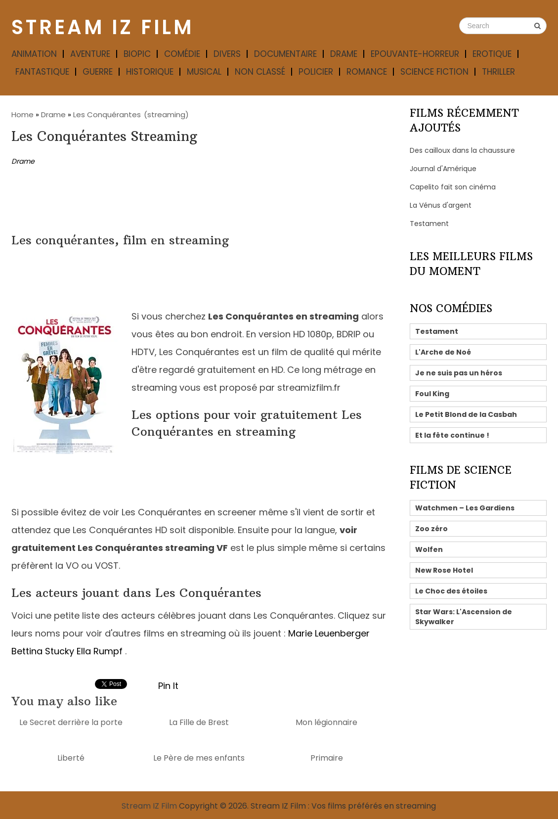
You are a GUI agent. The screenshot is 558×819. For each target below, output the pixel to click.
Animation (34, 54)
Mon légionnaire (326, 722)
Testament (429, 223)
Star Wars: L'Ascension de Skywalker (463, 617)
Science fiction (434, 72)
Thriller (498, 72)
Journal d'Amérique (443, 169)
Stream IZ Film (102, 27)
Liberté (71, 758)
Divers (227, 54)
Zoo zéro (431, 529)
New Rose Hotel (444, 570)
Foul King (432, 394)
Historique (149, 72)
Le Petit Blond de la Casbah (466, 414)
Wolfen (429, 549)
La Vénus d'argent (441, 205)
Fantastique (42, 72)
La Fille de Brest (199, 722)
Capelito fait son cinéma (453, 187)
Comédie (182, 54)
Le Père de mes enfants (199, 758)
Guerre (98, 72)
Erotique (492, 54)
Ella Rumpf (100, 651)
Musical (204, 72)
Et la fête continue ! (452, 435)
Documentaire (285, 54)
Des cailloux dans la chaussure (462, 150)
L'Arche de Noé (443, 352)
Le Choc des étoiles (451, 591)
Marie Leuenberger (329, 633)
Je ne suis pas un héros (458, 373)
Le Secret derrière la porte (71, 722)
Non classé (260, 72)
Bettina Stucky (42, 651)
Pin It (168, 686)
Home (22, 114)
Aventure (90, 54)
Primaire (326, 758)
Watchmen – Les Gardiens (465, 508)
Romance (366, 72)
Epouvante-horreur (415, 54)
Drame (343, 54)
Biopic (137, 54)
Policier (316, 72)
